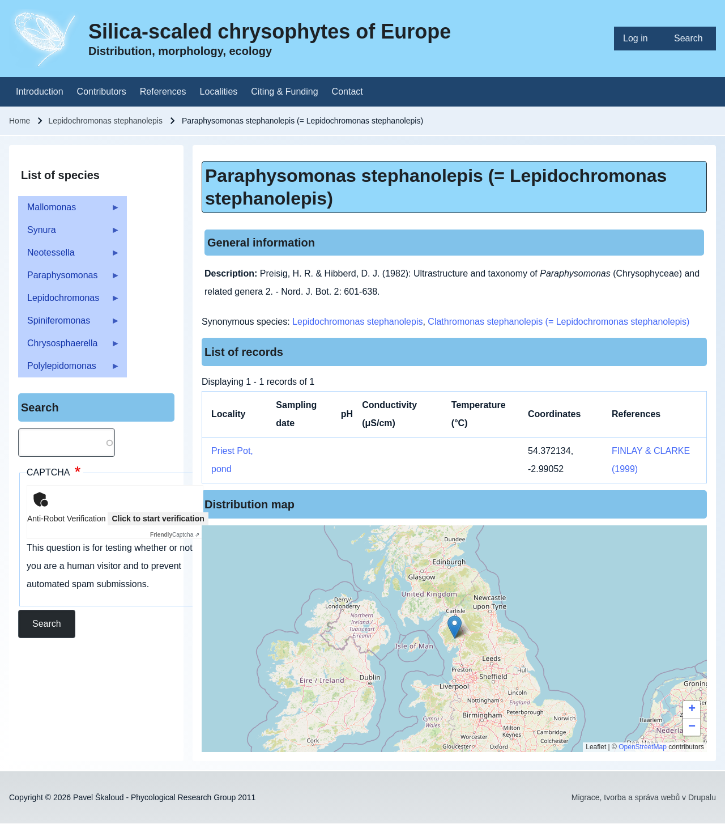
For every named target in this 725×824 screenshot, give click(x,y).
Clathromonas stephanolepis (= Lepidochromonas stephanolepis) (558, 321)
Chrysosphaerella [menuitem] (69, 346)
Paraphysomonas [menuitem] (69, 278)
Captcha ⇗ (174, 535)
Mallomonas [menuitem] (69, 210)
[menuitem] (639, 38)
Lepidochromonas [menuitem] (69, 301)
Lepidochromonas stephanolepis (105, 120)
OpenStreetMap (643, 747)
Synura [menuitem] (69, 233)
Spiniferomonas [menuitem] (69, 324)
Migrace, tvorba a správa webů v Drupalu (644, 797)
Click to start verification (158, 518)
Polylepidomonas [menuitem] (69, 369)
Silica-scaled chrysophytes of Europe (269, 31)
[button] (454, 627)
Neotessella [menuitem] (69, 256)
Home (19, 120)
